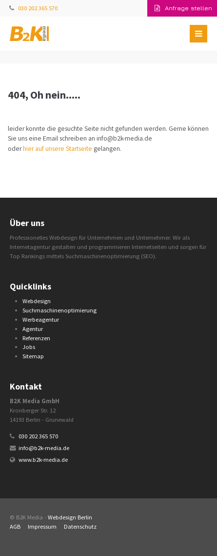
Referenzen (36, 338)
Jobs (28, 346)
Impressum (42, 526)
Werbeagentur (40, 319)
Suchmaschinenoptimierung (59, 310)
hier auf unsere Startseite (57, 148)
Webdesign (36, 301)
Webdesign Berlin (70, 517)
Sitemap (33, 356)
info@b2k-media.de (44, 448)
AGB (15, 526)
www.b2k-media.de (43, 459)
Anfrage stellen (183, 8)
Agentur (32, 328)
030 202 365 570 (38, 8)
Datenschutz (80, 526)
